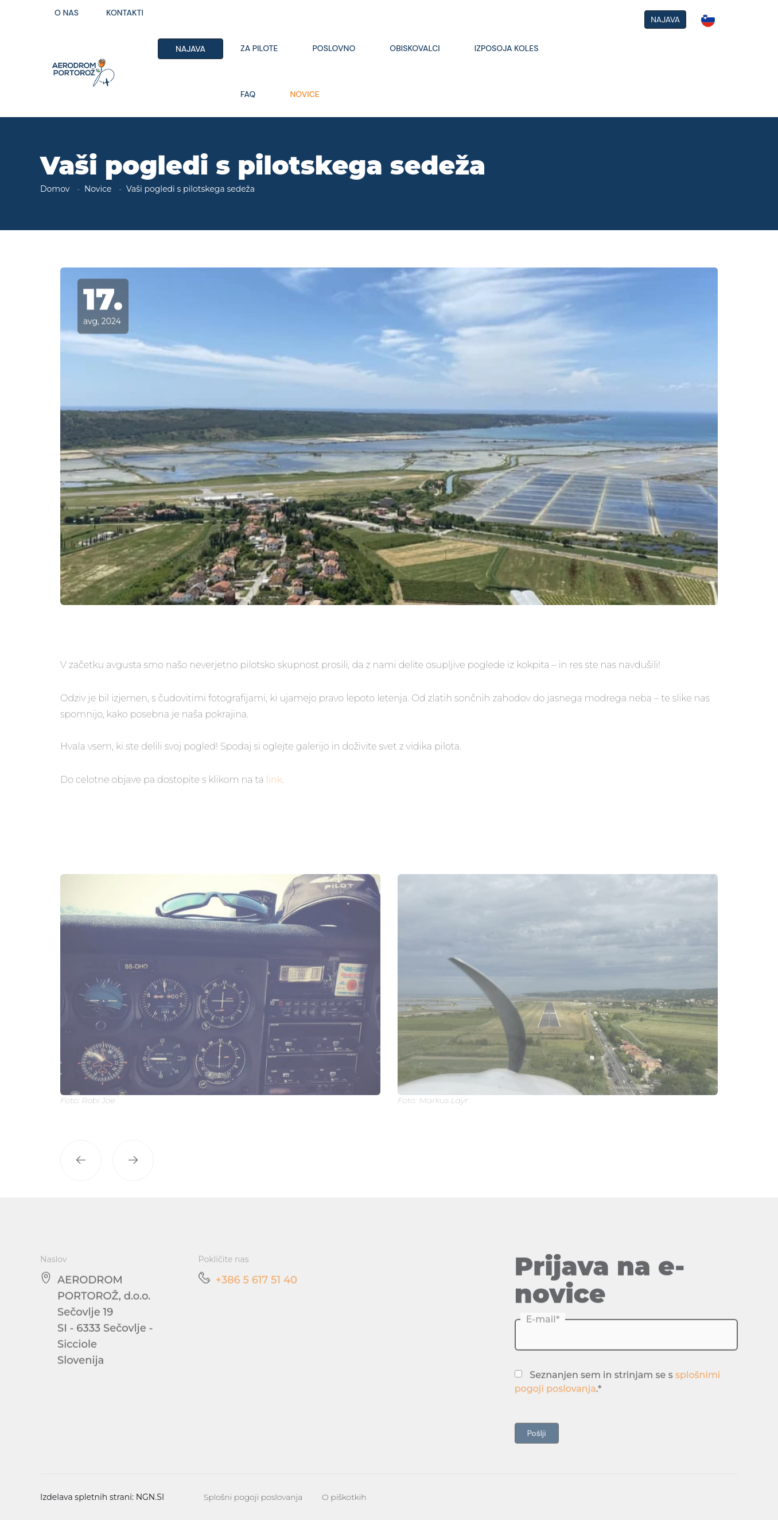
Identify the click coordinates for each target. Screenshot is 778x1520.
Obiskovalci (414, 48)
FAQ (247, 94)
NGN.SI (150, 1497)
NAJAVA (665, 19)
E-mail (541, 1335)
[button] (81, 1176)
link (274, 795)
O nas (67, 12)
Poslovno (334, 48)
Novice (304, 94)
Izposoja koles (506, 48)
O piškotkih (344, 1497)
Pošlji (536, 1449)
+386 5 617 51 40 (256, 1296)
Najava (190, 49)
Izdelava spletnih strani (86, 1497)
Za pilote (259, 48)
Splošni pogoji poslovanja (253, 1497)
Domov (54, 189)
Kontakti (124, 12)
